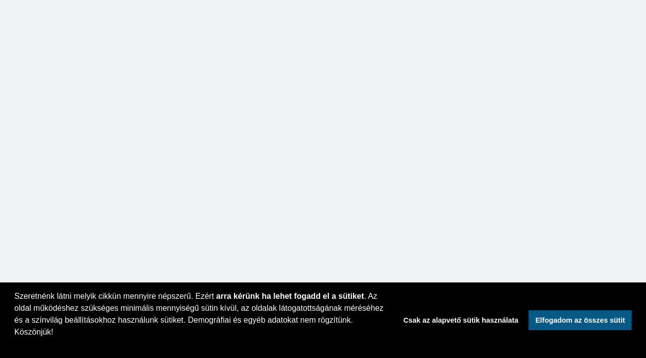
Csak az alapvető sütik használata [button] (460, 320)
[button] (15, 345)
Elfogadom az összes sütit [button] (580, 320)
